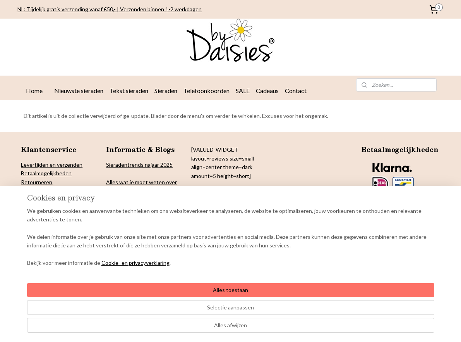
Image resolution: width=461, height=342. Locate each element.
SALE (243, 90)
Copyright (33, 208)
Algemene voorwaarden (50, 225)
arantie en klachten (48, 216)
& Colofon (58, 208)
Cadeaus (267, 90)
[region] (179, 302)
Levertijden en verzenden (51, 164)
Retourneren (36, 182)
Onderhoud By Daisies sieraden (59, 234)
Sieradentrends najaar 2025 (139, 164)
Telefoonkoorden (206, 90)
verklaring (50, 190)
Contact (296, 90)
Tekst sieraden (129, 90)
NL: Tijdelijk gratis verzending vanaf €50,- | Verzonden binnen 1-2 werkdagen (109, 9)
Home (34, 90)
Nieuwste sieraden (78, 90)
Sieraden (165, 90)
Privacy (29, 190)
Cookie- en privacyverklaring (126, 328)
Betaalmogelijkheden (46, 173)
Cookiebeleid (37, 199)
